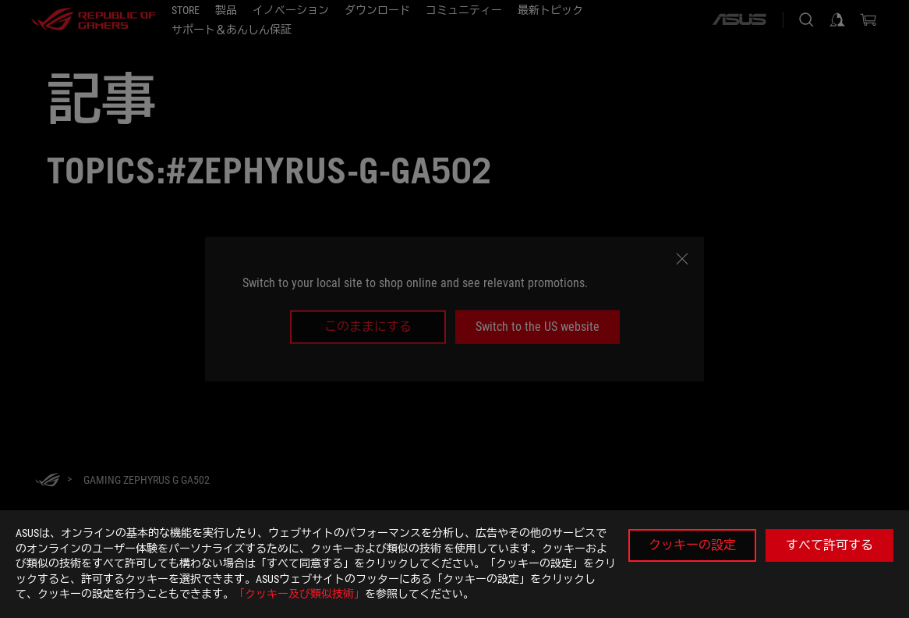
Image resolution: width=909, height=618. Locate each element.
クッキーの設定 (692, 545)
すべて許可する (829, 545)
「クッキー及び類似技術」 (299, 594)
